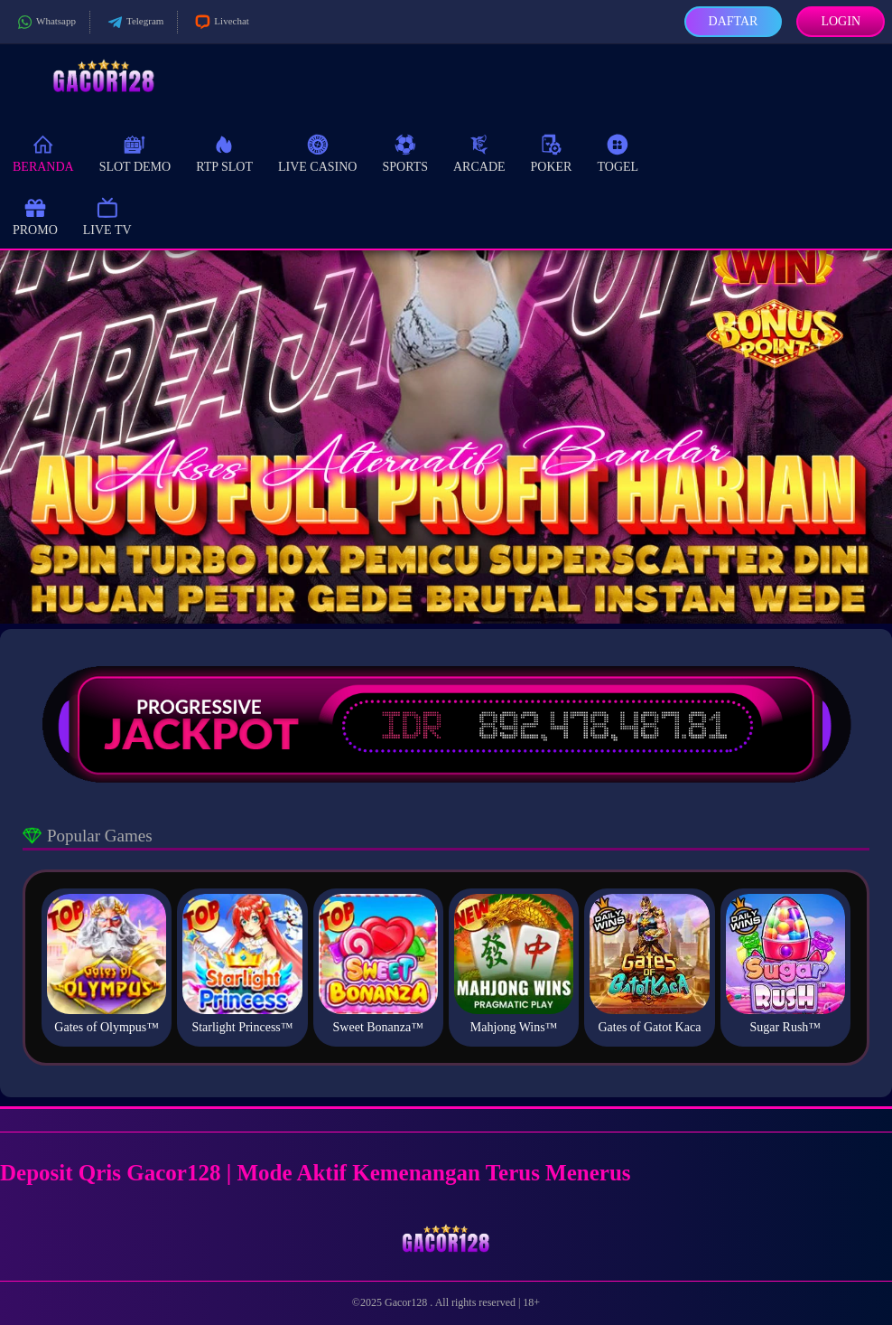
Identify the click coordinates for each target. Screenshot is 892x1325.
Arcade (479, 152)
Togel (617, 152)
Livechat (219, 22)
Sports (405, 152)
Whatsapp (45, 22)
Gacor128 (407, 1302)
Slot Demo (135, 152)
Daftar (733, 21)
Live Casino (318, 152)
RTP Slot (224, 152)
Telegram (133, 22)
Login (840, 21)
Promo (35, 215)
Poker (551, 152)
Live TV (107, 215)
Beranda (43, 152)
